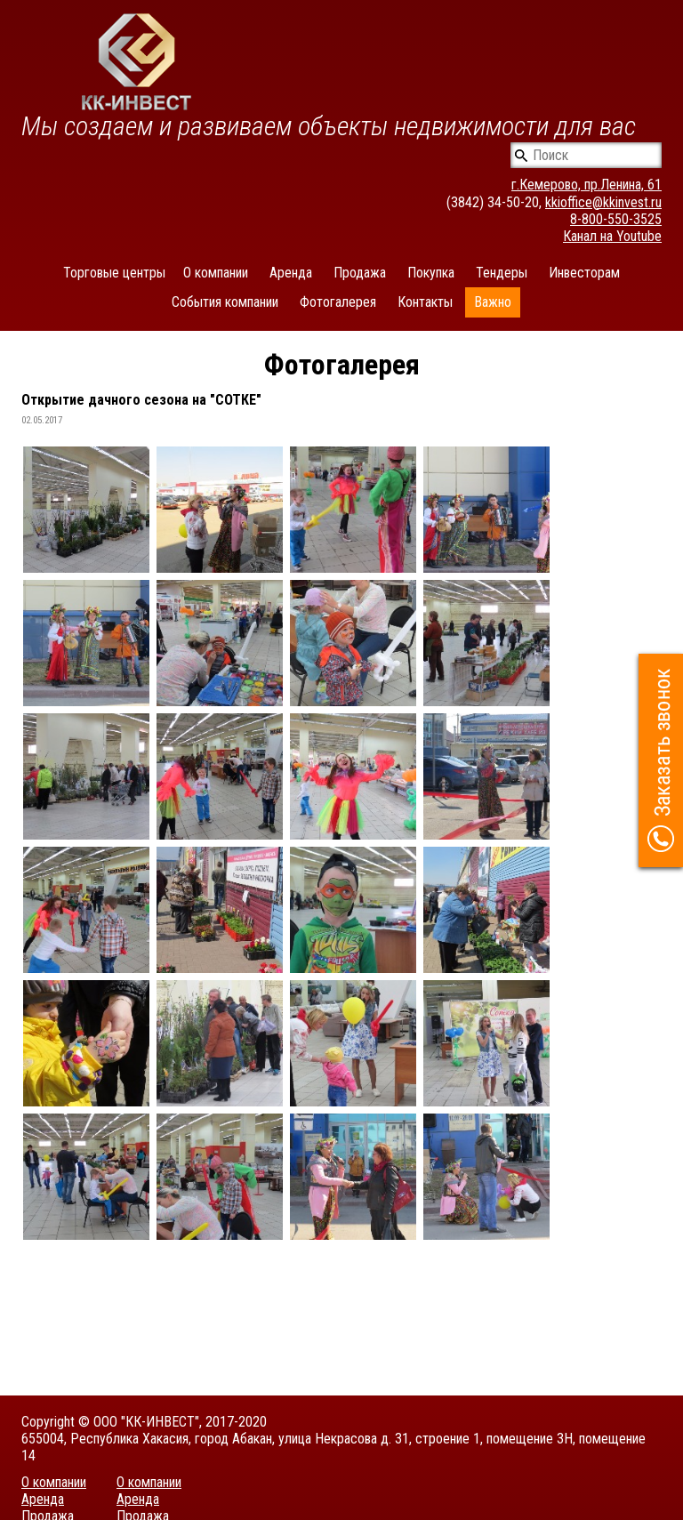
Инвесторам (584, 272)
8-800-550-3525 (616, 219)
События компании (225, 302)
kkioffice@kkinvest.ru (603, 202)
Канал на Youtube (612, 236)
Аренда (290, 272)
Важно (492, 302)
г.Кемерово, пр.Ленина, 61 (586, 184)
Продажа (359, 272)
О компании (215, 272)
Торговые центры (114, 272)
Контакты (425, 302)
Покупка (430, 272)
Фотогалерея (338, 302)
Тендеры (501, 272)
